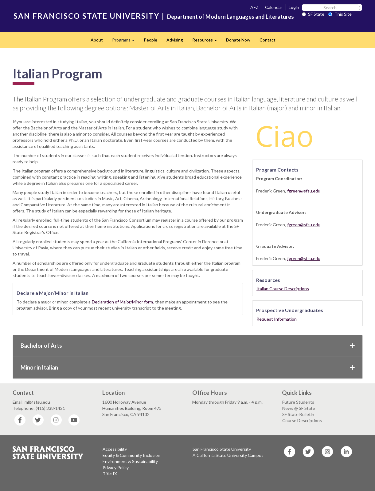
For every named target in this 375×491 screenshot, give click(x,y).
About (97, 39)
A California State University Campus (228, 455)
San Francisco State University (222, 449)
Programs (125, 41)
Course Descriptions (302, 420)
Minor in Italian (188, 367)
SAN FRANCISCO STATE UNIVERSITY (86, 15)
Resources (206, 41)
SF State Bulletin (298, 414)
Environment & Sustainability (130, 461)
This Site (340, 14)
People (150, 39)
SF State (313, 14)
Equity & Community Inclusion (131, 455)
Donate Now (238, 39)
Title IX (110, 473)
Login (294, 7)
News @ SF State (298, 408)
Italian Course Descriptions (282, 288)
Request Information (276, 319)
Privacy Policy (116, 467)
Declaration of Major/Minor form (122, 301)
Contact (267, 39)
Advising (174, 39)
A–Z (254, 7)
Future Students (298, 402)
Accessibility (115, 449)
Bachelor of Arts (188, 345)
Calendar (273, 7)
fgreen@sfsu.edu (303, 190)
